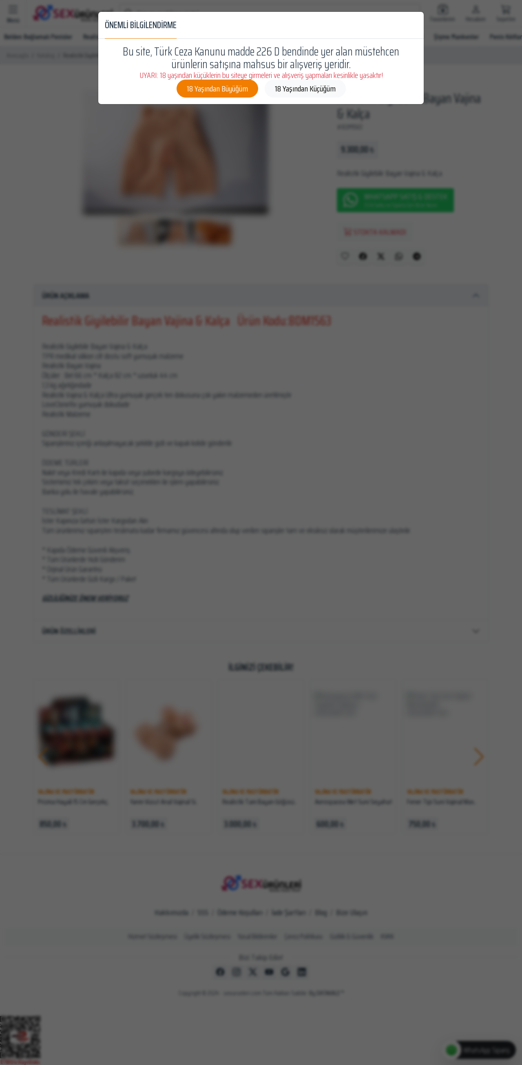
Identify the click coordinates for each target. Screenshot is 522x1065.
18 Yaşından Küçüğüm (305, 88)
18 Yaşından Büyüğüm (217, 88)
